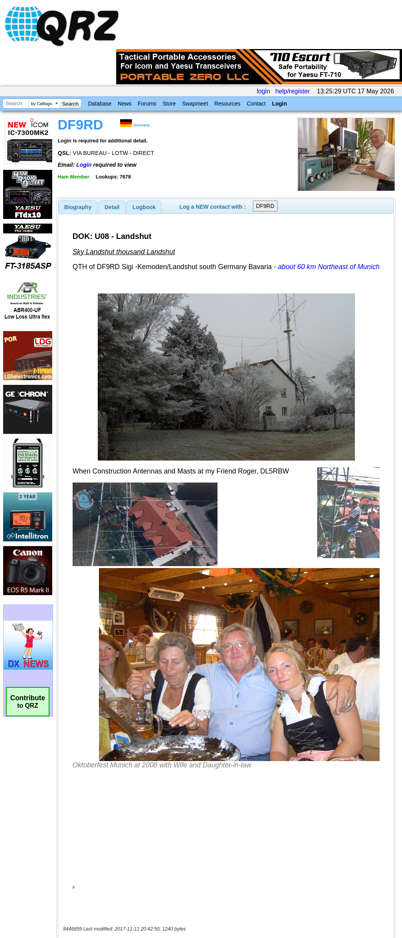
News (125, 103)
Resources (227, 103)
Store (169, 103)
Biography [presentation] (78, 207)
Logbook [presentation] (144, 207)
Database (99, 103)
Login (279, 103)
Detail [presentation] (111, 207)
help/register (292, 91)
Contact (256, 103)
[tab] (78, 207)
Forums (147, 103)
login (263, 91)
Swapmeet (195, 103)
